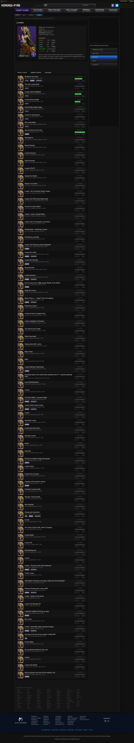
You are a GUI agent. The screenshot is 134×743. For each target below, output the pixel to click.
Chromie (29, 692)
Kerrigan (49, 689)
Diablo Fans (83, 716)
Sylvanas (69, 697)
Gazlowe (39, 689)
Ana (18, 694)
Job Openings (70, 730)
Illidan (38, 698)
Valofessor (46, 719)
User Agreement (45, 730)
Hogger (38, 697)
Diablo (28, 700)
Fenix (28, 705)
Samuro (68, 689)
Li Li (48, 694)
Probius (58, 700)
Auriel (18, 701)
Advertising (63, 730)
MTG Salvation (59, 722)
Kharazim (49, 691)
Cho (28, 691)
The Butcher (69, 700)
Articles (91, 730)
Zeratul (78, 705)
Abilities (95, 53)
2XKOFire (58, 721)
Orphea (58, 698)
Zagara (78, 701)
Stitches (68, 694)
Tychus (68, 706)
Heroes (31, 15)
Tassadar (69, 698)
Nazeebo (59, 695)
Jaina (38, 701)
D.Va (28, 694)
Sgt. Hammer (70, 691)
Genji (38, 691)
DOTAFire (46, 718)
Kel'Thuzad (39, 708)
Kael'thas (39, 706)
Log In (131, 1)
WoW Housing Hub (73, 718)
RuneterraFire (35, 724)
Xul (77, 698)
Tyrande (78, 689)
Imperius (39, 700)
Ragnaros (59, 703)
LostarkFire (58, 718)
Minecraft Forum (59, 724)
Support (85, 730)
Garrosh (29, 708)
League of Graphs (36, 718)
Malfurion (49, 705)
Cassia (18, 708)
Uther (78, 691)
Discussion (48, 72)
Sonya (68, 692)
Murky (58, 694)
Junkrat (38, 705)
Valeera (78, 692)
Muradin (58, 692)
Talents (95, 64)
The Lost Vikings (70, 701)
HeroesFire (58, 716)
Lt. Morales (49, 697)
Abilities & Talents (36, 72)
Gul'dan (38, 694)
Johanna (39, 703)
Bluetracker (71, 722)
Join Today (124, 1)
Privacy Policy (54, 730)
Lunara (39, 15)
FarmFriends (46, 722)
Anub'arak (19, 697)
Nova (58, 697)
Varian (78, 695)
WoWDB (70, 716)
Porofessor (34, 719)
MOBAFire (34, 716)
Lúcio (48, 698)
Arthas (18, 700)
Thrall (68, 703)
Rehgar (58, 706)
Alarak (18, 691)
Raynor (58, 705)
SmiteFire (45, 716)
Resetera (45, 721)
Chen (28, 689)
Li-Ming (48, 695)
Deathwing (29, 695)
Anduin (18, 695)
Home (17, 15)
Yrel (78, 700)
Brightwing (19, 706)
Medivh (48, 708)
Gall (28, 706)
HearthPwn (71, 724)
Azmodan (19, 703)
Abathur (19, 689)
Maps (94, 61)
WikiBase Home (97, 50)
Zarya (78, 703)
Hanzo (38, 695)
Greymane (39, 692)
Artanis (18, 698)
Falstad (28, 703)
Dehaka (29, 698)
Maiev (48, 701)
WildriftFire (34, 722)
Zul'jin (78, 706)
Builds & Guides (22, 72)
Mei (57, 689)
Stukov (68, 695)
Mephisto (59, 691)
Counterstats (34, 721)
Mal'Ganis (49, 703)
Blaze (18, 705)
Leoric (48, 692)
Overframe (82, 718)
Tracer (68, 705)
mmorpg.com (71, 721)
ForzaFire (45, 724)
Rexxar (58, 708)
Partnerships (78, 730)
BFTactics (58, 719)
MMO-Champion (72, 719)
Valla (78, 694)
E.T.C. (28, 701)
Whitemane (79, 697)
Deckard (29, 697)
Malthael (49, 706)
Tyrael (68, 708)
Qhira (58, 701)
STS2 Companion (84, 719)
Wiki (24, 15)
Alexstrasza (19, 692)
